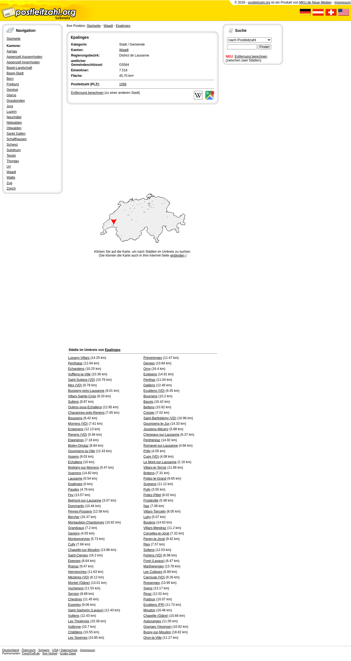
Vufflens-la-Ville (79, 374)
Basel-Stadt (15, 73)
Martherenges (153, 566)
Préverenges (152, 358)
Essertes (74, 605)
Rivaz (147, 594)
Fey (70, 495)
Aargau (12, 51)
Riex (146, 544)
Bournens (150, 396)
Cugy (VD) (151, 457)
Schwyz (12, 145)
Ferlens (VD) (152, 555)
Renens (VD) (77, 435)
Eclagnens (75, 429)
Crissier (149, 413)
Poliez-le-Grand (154, 478)
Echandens (76, 369)
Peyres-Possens (80, 511)
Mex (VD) (75, 385)
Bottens (149, 473)
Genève (12, 90)
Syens (147, 588)
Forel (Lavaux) (154, 561)
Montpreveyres (79, 539)
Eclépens (150, 374)
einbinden (177, 255)
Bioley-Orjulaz (78, 446)
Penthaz (149, 380)
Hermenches (77, 572)
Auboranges (152, 621)
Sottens (149, 550)
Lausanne (75, 478)
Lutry (147, 517)
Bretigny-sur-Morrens (83, 467)
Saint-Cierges (78, 555)
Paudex (73, 489)
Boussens (75, 418)
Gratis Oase (68, 653)
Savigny (74, 533)
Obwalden (14, 128)
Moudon (149, 610)
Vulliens (74, 616)
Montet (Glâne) (79, 583)
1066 (123, 84)
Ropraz (73, 566)
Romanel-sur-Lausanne (160, 446)
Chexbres (75, 599)
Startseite (14, 39)
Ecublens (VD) (154, 391)
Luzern (12, 112)
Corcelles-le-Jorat (156, 533)
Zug (9, 183)
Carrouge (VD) (154, 577)
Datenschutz (69, 650)
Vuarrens (74, 473)
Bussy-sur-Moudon (157, 632)
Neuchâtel (14, 117)
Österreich (29, 650)
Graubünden (16, 101)
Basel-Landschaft (19, 68)
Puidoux (149, 599)
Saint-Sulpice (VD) (81, 380)
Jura (10, 106)
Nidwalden (14, 123)
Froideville (150, 500)
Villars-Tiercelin (154, 511)
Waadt (11, 172)
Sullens (73, 402)
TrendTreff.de (31, 653)
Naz (146, 506)
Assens (73, 457)
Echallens (75, 462)
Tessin (11, 155)
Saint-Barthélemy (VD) (159, 418)
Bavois (148, 402)
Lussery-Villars (78, 358)
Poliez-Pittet (152, 495)
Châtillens (75, 632)
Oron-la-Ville (152, 638)
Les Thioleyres (78, 621)
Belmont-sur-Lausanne (84, 500)
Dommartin (76, 506)
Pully (147, 489)
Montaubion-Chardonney (86, 522)
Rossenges (151, 583)
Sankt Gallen (16, 134)
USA (55, 650)
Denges (149, 363)
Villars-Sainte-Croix (82, 396)
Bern (10, 79)
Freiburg (13, 84)
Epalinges (123, 26)
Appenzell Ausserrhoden (24, 57)
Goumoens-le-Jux (156, 424)
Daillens (149, 385)
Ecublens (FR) (154, 605)
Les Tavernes (77, 638)
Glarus (11, 95)
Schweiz (43, 650)
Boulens (149, 522)
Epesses (74, 561)
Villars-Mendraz (154, 528)
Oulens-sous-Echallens (85, 407)
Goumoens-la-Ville (81, 451)
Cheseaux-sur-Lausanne (161, 435)
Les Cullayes (152, 572)
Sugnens (149, 484)
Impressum (343, 2)
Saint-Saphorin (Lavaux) (85, 610)
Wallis (11, 177)
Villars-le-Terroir (154, 467)
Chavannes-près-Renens (86, 413)
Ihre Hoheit (50, 653)
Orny (147, 369)
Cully (71, 544)
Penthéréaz (151, 440)
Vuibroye (74, 627)
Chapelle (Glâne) (155, 616)
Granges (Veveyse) (157, 627)
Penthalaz (75, 363)
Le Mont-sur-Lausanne (160, 462)
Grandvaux (76, 528)
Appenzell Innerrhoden (23, 62)
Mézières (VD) (78, 577)
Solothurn (14, 150)
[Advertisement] (143, 146)
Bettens (149, 407)
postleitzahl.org (259, 2)
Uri (9, 166)
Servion (73, 594)
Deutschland (10, 650)
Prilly (147, 451)
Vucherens (76, 588)
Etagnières (76, 440)
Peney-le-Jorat (154, 539)
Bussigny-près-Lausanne (86, 391)
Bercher (74, 517)
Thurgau (13, 161)
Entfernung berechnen (251, 56)
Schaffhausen (17, 139)
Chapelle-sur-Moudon (84, 550)
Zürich (11, 188)
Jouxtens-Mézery (155, 429)
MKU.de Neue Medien (315, 2)
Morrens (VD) (78, 424)
